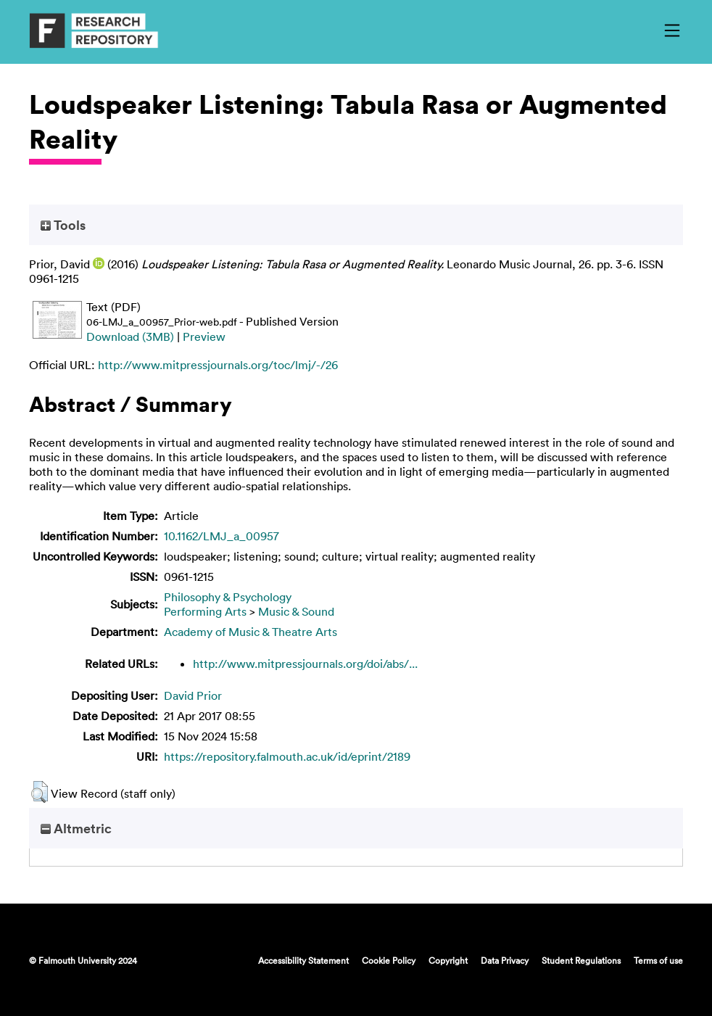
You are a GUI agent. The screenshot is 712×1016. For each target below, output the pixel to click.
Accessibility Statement (303, 960)
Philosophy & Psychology (227, 597)
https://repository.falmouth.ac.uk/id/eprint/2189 (287, 756)
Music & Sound (296, 611)
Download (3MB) (130, 336)
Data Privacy (505, 960)
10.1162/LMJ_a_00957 (221, 536)
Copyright (448, 960)
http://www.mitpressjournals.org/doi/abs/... (305, 663)
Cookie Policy (388, 960)
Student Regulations (581, 960)
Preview (204, 336)
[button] (39, 792)
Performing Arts (205, 611)
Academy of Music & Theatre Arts (250, 631)
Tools (63, 225)
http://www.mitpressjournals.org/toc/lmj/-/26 (218, 365)
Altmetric (76, 828)
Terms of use (658, 960)
